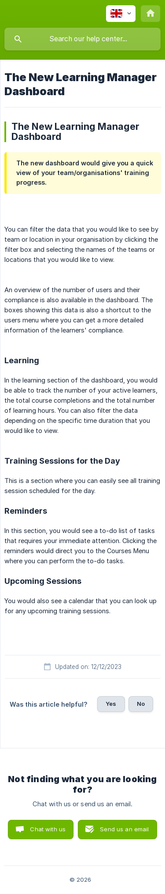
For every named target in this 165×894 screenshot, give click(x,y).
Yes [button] (111, 703)
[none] (121, 13)
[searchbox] (82, 39)
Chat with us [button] (48, 829)
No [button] (141, 703)
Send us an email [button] (124, 829)
